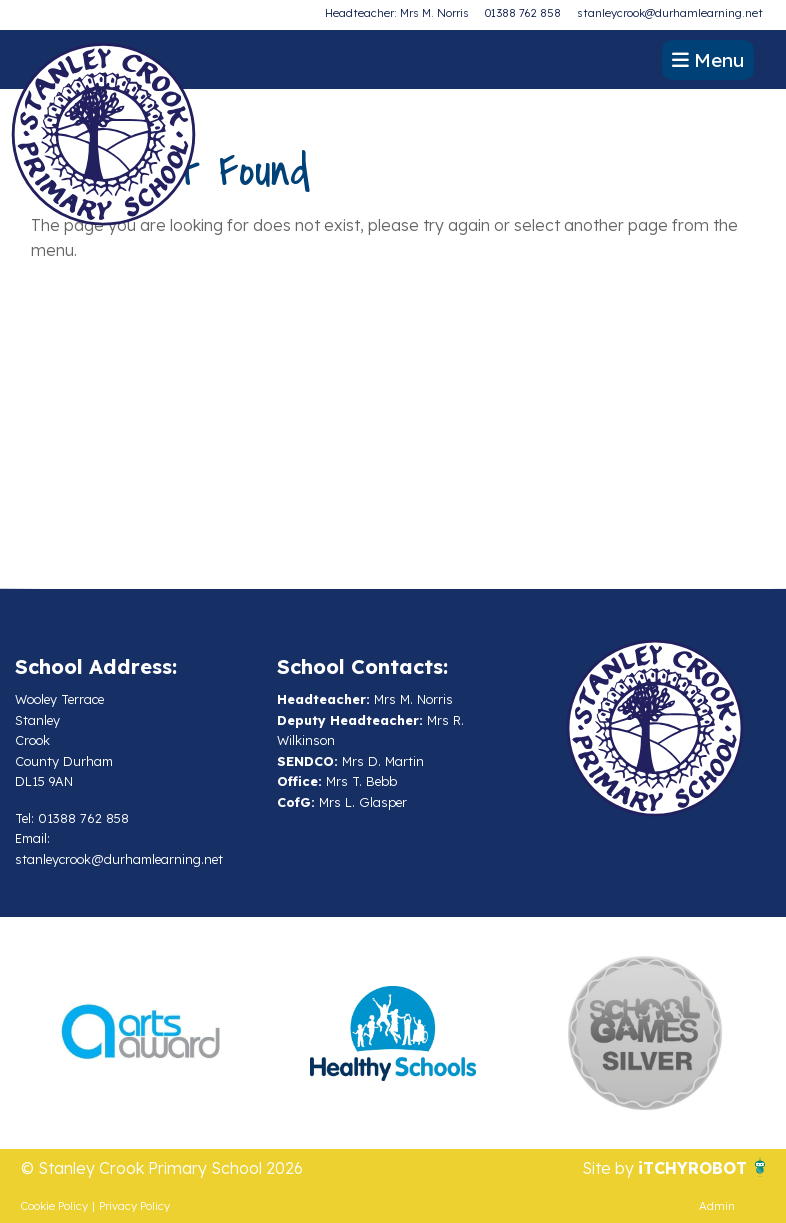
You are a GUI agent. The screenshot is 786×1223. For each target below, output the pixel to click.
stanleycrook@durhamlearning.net (670, 13)
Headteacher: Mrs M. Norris (397, 13)
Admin (717, 1206)
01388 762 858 (523, 13)
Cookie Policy (54, 1206)
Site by (610, 1168)
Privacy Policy (134, 1206)
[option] (141, 1033)
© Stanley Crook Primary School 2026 (162, 1168)
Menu (708, 60)
